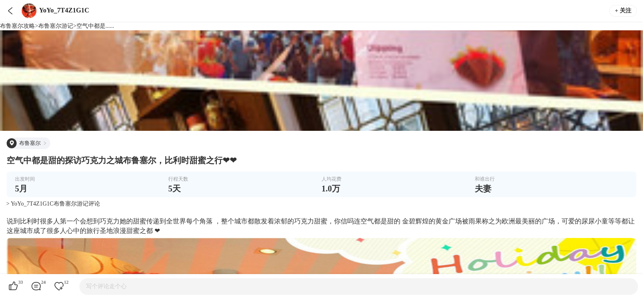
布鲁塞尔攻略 (17, 26)
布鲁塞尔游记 (55, 26)
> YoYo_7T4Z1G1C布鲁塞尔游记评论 (53, 204)
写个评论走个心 (106, 286)
